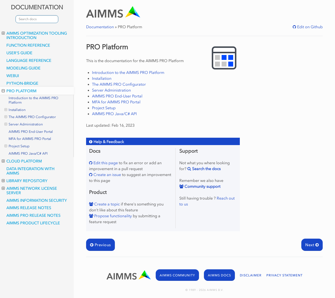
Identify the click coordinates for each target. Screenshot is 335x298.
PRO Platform (19, 90)
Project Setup (17, 146)
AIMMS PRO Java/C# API (28, 153)
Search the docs (206, 169)
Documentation (100, 26)
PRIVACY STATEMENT (284, 275)
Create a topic (106, 204)
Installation (15, 110)
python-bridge (22, 83)
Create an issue (106, 174)
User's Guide (19, 52)
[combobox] (36, 19)
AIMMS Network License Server (29, 190)
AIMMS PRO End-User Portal (31, 132)
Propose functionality (112, 216)
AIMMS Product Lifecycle (33, 222)
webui (12, 75)
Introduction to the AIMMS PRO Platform (33, 100)
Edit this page (105, 163)
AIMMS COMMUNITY (177, 275)
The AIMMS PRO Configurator (30, 117)
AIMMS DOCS (219, 275)
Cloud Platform (22, 161)
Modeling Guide (23, 68)
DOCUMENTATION (37, 7)
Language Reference (28, 60)
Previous (100, 244)
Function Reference (28, 45)
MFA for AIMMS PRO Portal (30, 139)
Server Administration (23, 124)
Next (312, 244)
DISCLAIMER (250, 275)
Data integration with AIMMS (30, 171)
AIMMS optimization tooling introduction (34, 35)
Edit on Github (309, 27)
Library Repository (24, 180)
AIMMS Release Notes (28, 207)
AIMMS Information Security (36, 200)
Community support (201, 186)
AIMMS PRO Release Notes (33, 215)
